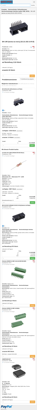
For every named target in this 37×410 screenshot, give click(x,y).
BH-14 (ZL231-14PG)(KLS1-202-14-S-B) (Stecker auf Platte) (16, 205)
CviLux (9, 112)
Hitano (8, 175)
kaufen (32, 76)
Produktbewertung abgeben (27, 79)
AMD (8, 381)
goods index (3, 409)
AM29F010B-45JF (6, 359)
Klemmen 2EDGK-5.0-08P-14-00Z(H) (10, 308)
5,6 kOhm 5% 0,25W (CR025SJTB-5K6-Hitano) (13, 152)
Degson (9, 331)
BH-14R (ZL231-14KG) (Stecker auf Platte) (12, 89)
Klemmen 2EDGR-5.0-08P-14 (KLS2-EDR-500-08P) (14, 261)
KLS (8, 48)
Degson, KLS (10, 283)
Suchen (33, 5)
